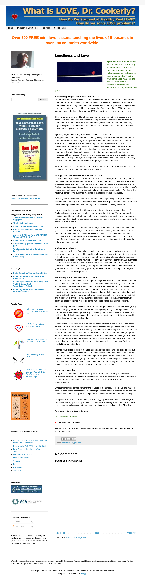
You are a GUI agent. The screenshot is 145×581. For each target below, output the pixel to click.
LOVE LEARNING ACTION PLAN (25, 198)
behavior (65, 443)
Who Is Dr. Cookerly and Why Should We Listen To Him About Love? (30, 441)
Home (10, 28)
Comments (18, 527)
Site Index (17, 470)
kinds (71, 443)
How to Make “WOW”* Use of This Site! (29, 446)
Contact (16, 461)
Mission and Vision (21, 458)
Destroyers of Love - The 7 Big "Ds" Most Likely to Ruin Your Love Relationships (37, 373)
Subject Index (60, 28)
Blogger (84, 573)
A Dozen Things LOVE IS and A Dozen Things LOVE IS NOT (30, 236)
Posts (16, 522)
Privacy (16, 464)
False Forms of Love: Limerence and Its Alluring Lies (37, 311)
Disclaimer (17, 467)
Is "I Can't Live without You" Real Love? (35, 325)
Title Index (46, 28)
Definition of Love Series (27, 28)
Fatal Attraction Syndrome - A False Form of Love (37, 340)
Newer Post (60, 533)
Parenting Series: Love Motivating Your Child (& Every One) (30, 283)
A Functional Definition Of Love (27, 240)
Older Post (131, 533)
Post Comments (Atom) (76, 537)
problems (77, 443)
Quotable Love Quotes (22, 455)
